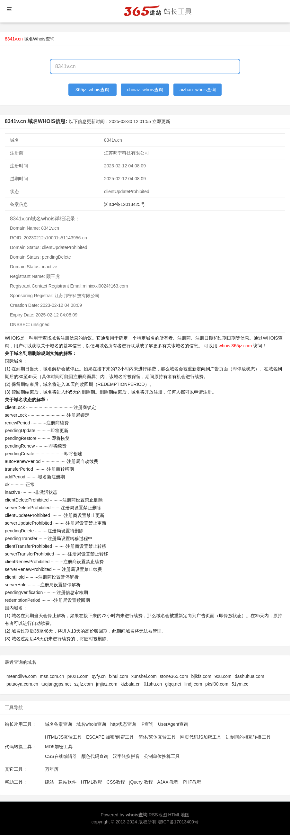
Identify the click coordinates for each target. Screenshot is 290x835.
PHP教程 (192, 782)
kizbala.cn (130, 684)
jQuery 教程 (141, 782)
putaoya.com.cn (22, 684)
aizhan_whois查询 (198, 89)
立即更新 (161, 121)
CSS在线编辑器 (61, 756)
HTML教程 (91, 782)
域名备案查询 (58, 724)
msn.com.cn (52, 676)
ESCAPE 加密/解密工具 (110, 737)
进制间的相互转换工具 (248, 737)
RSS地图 (158, 814)
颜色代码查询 (94, 756)
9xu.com (223, 676)
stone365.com (174, 676)
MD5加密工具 (59, 746)
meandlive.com (21, 676)
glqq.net (173, 684)
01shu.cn (153, 684)
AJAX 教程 (168, 782)
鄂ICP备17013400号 (178, 821)
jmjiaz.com (106, 684)
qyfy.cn (99, 676)
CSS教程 (116, 782)
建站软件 (67, 782)
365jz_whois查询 (92, 89)
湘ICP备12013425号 (124, 204)
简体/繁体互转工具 (157, 737)
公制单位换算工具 (162, 756)
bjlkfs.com (201, 676)
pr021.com (78, 676)
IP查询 (147, 724)
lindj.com (193, 684)
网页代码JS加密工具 (200, 737)
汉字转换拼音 (126, 756)
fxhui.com (118, 676)
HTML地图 (178, 814)
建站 (49, 782)
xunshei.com (144, 676)
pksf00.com (216, 684)
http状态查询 (123, 724)
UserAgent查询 (173, 724)
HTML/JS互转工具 (63, 737)
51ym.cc (240, 684)
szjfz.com (83, 684)
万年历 (51, 769)
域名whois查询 (91, 724)
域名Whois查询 (39, 38)
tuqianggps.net (56, 684)
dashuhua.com (249, 676)
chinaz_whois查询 (145, 89)
